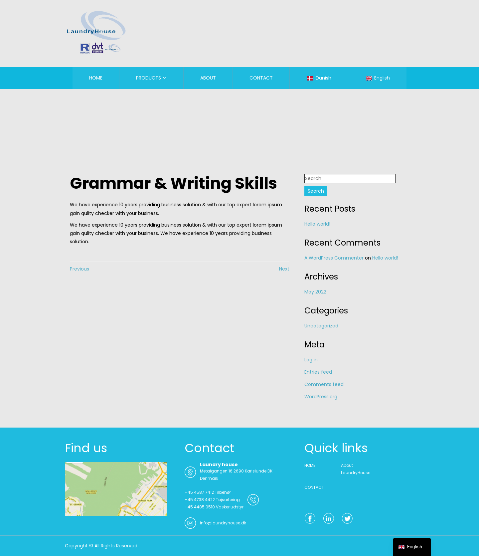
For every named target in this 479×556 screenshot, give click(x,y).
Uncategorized (321, 325)
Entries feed (318, 372)
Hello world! (317, 224)
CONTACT (261, 78)
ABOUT (208, 78)
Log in (311, 359)
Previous (79, 269)
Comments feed (324, 384)
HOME (95, 78)
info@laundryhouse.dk (223, 523)
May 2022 (315, 291)
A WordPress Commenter (334, 258)
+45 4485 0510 (200, 507)
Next (284, 269)
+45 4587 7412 (199, 492)
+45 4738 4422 (200, 499)
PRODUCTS (148, 78)
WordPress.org (320, 396)
